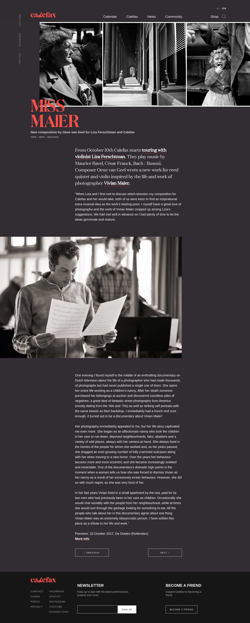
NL (218, 8)
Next (163, 552)
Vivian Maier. (117, 183)
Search (224, 17)
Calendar (110, 16)
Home (33, 137)
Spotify (55, 596)
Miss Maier (53, 137)
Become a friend (181, 609)
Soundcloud (58, 611)
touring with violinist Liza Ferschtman (120, 153)
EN (224, 8)
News (151, 16)
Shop (214, 16)
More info (82, 538)
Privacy (37, 606)
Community (173, 16)
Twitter (20, 58)
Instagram (57, 601)
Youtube (20, 20)
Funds (35, 596)
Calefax (132, 16)
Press (35, 601)
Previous (93, 552)
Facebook (20, 40)
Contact (37, 591)
